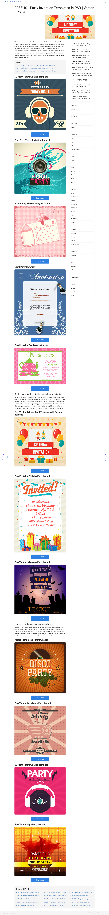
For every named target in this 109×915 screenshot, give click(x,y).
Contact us (14, 913)
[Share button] (7, 457)
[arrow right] (106, 457)
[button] (4, 1)
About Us (6, 913)
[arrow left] (3, 457)
